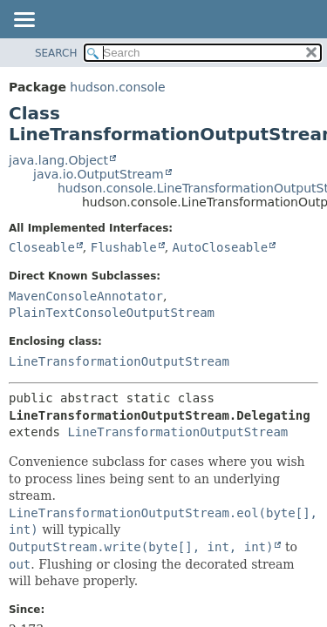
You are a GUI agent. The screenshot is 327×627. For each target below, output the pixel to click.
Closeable (42, 247)
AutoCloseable (221, 247)
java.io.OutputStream (98, 174)
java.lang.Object (58, 160)
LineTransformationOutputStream (119, 361)
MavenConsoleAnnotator (86, 296)
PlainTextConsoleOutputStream (112, 313)
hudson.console (117, 87)
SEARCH (56, 53)
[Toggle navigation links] (23, 21)
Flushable (124, 247)
